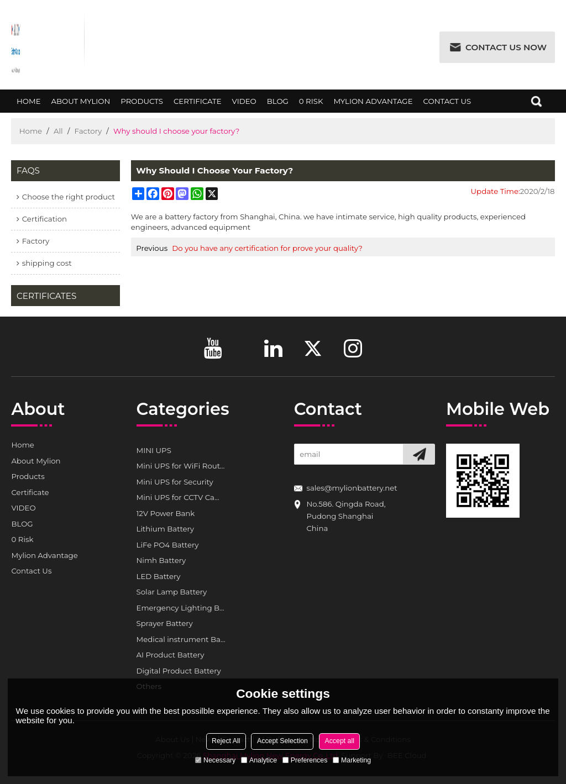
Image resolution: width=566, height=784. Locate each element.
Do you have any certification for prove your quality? (267, 248)
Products (142, 105)
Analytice (259, 760)
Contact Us (447, 105)
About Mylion (81, 105)
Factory (88, 131)
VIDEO (244, 105)
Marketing (352, 760)
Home (28, 105)
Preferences (305, 760)
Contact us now (506, 47)
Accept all (339, 741)
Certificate (197, 105)
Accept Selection (282, 741)
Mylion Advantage (373, 105)
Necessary (215, 760)
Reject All (226, 741)
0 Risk (311, 105)
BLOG (277, 105)
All (58, 131)
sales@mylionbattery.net (351, 487)
